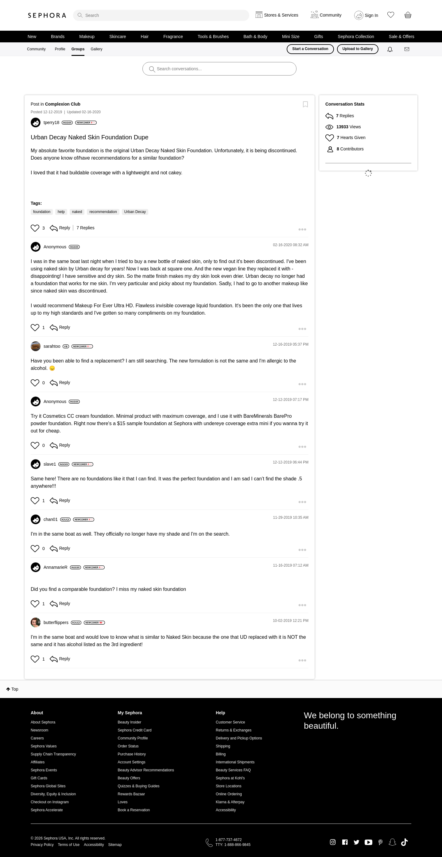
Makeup (87, 36)
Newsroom (39, 730)
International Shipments (235, 762)
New (32, 36)
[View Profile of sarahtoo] (56, 346)
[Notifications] (390, 49)
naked (77, 212)
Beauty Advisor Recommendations (146, 770)
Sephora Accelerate (47, 810)
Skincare (117, 36)
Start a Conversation (310, 49)
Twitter (356, 842)
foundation (41, 212)
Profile (60, 49)
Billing (221, 754)
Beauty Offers (129, 778)
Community (36, 49)
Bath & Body (255, 36)
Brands (57, 36)
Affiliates (38, 762)
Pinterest (380, 842)
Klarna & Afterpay (230, 802)
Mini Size (291, 36)
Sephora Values (44, 746)
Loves (123, 802)
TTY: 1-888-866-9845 (232, 845)
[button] (36, 228)
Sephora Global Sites (48, 786)
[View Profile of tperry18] (58, 122)
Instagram (333, 842)
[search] (161, 15)
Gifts (318, 36)
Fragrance (173, 36)
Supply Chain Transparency (53, 754)
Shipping (223, 746)
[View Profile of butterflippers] (62, 622)
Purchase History (132, 754)
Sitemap (115, 845)
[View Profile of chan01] (57, 519)
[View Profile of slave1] (56, 464)
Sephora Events (44, 770)
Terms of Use (69, 845)
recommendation (103, 212)
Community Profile (133, 738)
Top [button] (14, 689)
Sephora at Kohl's (230, 778)
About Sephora (43, 722)
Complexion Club (62, 104)
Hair (145, 36)
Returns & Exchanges (233, 730)
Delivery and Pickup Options (239, 738)
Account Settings (131, 762)
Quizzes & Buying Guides (139, 786)
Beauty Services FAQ (233, 770)
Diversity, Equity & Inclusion (53, 794)
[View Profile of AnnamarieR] (62, 567)
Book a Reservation (134, 810)
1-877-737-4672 (228, 840)
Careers (37, 738)
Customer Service (230, 722)
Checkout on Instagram (50, 802)
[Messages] (407, 49)
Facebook (345, 842)
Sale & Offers (401, 36)
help (61, 212)
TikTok (404, 842)
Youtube (368, 842)
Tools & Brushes (213, 36)
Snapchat (392, 842)
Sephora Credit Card (135, 730)
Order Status (128, 746)
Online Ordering (229, 794)
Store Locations (228, 786)
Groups (78, 49)
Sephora (47, 15)
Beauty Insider (130, 722)
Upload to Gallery (358, 49)
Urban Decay (135, 212)
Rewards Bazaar (131, 794)
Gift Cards (39, 778)
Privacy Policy (42, 845)
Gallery (96, 49)
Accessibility (226, 810)
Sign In (371, 15)
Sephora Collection (356, 36)
